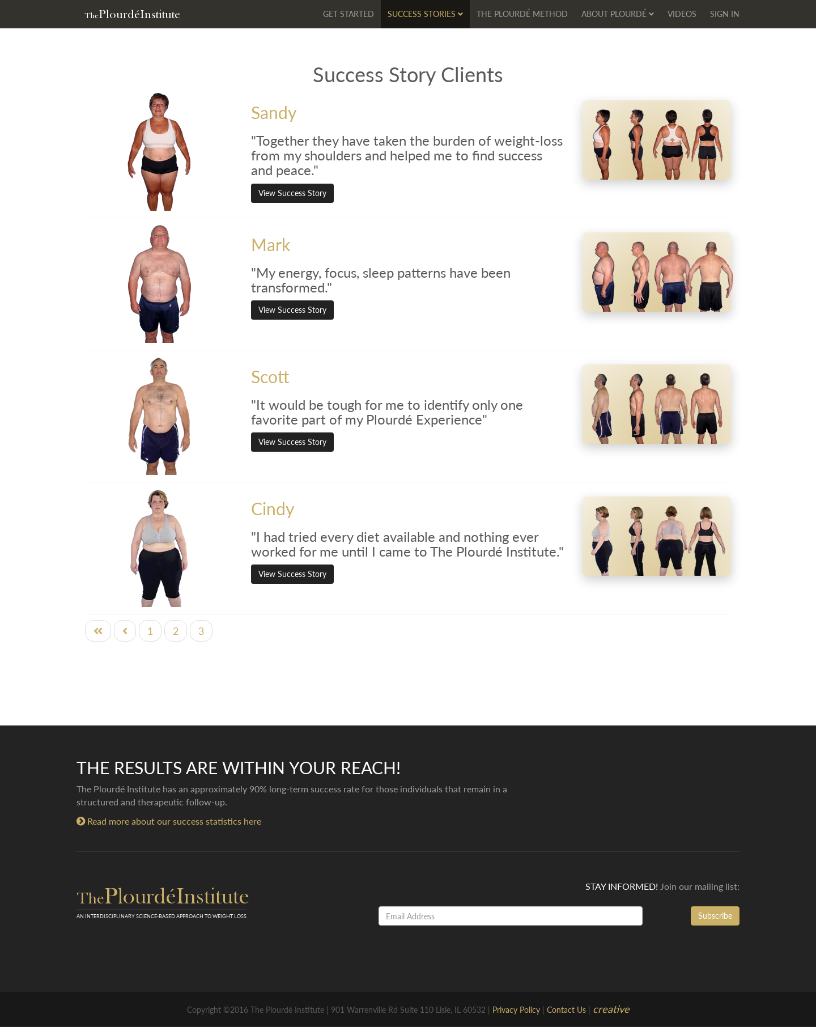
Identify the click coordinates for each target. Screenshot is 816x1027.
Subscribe (715, 915)
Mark (270, 244)
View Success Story (292, 193)
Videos (682, 14)
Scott (270, 376)
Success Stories (425, 14)
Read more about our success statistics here (168, 821)
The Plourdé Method (522, 14)
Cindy (272, 508)
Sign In (725, 14)
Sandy (273, 112)
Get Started (348, 14)
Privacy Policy (516, 1010)
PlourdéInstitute (132, 14)
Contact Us (566, 1010)
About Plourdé (617, 14)
